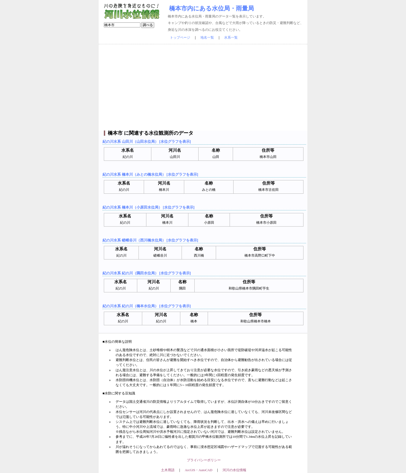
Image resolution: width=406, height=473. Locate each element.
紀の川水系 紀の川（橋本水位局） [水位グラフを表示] (147, 306)
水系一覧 (231, 37)
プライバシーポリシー (204, 460)
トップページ (180, 37)
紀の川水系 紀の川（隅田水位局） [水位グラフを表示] (147, 273)
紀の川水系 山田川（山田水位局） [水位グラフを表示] (147, 141)
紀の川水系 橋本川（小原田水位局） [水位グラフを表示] (148, 207)
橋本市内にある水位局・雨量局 (211, 8)
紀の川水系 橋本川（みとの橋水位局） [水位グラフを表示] (150, 174)
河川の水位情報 (234, 470)
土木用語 (168, 470)
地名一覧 (207, 37)
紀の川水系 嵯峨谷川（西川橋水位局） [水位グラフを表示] (150, 240)
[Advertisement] (203, 87)
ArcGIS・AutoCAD (198, 470)
